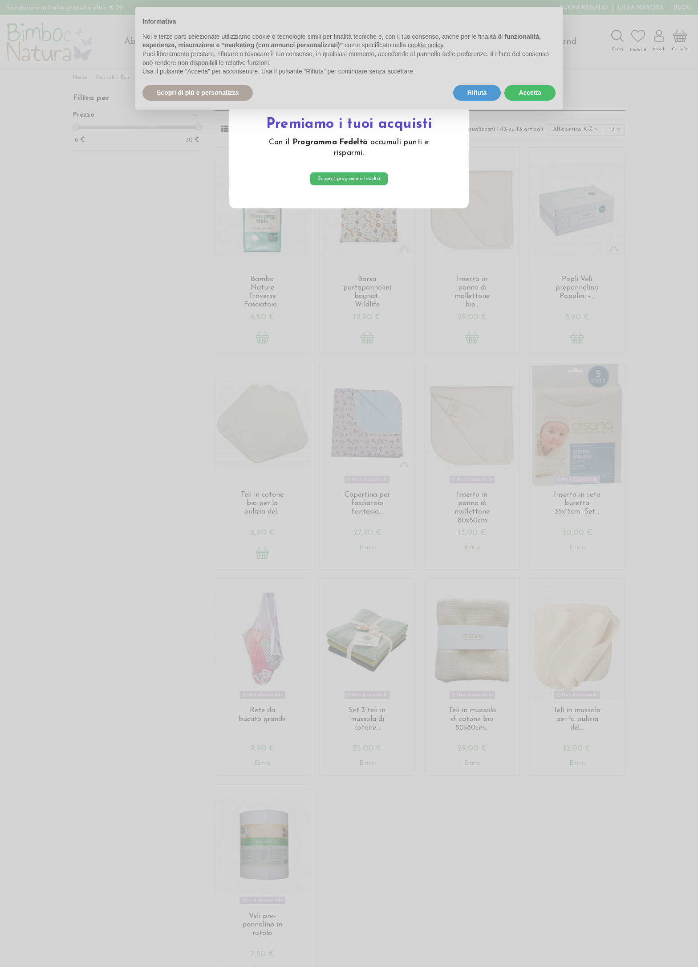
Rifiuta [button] (477, 92)
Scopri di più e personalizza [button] (198, 92)
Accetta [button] (530, 92)
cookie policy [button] (425, 45)
